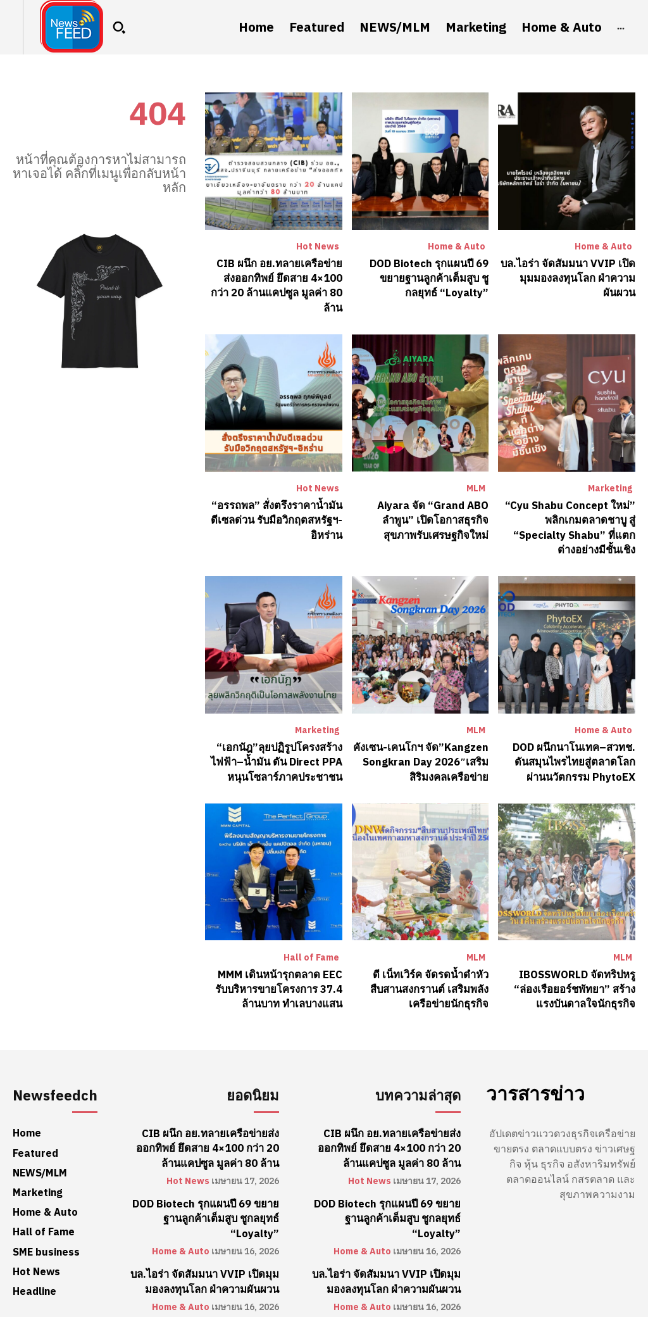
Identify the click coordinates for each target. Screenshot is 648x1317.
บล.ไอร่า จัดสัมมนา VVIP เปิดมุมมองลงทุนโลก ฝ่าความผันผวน (570, 277)
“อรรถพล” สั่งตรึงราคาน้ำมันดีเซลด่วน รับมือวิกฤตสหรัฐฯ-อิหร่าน (277, 502)
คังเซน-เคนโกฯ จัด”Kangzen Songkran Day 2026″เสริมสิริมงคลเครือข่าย (421, 742)
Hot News (317, 247)
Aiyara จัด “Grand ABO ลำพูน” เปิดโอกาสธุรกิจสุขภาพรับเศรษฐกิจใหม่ (420, 502)
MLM (475, 471)
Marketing (610, 471)
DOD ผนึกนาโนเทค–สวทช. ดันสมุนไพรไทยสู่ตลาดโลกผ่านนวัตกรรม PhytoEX (567, 742)
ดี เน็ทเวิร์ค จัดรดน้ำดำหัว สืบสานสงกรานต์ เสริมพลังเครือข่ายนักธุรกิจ (430, 967)
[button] (119, 27)
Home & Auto (456, 247)
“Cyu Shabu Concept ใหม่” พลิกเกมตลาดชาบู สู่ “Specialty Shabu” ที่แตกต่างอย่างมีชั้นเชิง (567, 509)
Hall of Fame (311, 936)
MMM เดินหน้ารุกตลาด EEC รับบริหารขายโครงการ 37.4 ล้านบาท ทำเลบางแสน (274, 967)
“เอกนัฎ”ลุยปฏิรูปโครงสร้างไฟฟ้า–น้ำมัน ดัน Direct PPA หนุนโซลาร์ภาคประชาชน (278, 742)
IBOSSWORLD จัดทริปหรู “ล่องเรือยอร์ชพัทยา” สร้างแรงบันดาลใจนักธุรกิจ (567, 967)
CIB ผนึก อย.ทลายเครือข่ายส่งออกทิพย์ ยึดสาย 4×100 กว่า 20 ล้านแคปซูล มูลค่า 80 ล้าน (275, 277)
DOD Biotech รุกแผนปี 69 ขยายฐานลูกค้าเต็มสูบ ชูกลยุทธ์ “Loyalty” (430, 277)
